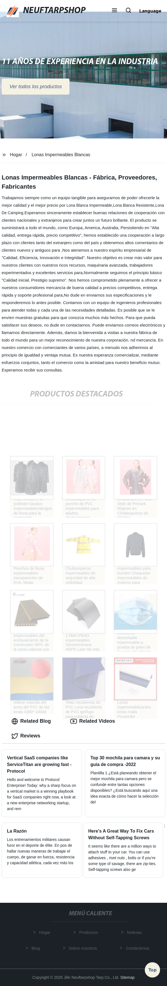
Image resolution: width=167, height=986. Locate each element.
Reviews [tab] (25, 736)
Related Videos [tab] (92, 721)
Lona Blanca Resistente (133, 205)
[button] (114, 10)
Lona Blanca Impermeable (89, 205)
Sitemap (127, 977)
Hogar (16, 154)
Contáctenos (138, 948)
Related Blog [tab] (31, 721)
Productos (89, 932)
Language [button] (150, 10)
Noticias (135, 932)
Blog (37, 948)
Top (152, 969)
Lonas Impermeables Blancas (61, 154)
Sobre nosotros (84, 948)
